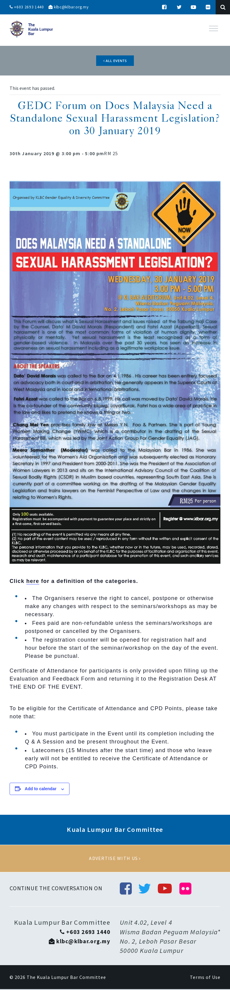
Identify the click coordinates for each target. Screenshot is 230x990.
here (32, 582)
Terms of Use (205, 978)
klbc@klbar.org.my (70, 7)
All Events (114, 60)
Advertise (115, 859)
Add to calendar (41, 789)
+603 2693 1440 (27, 7)
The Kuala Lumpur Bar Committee (66, 978)
